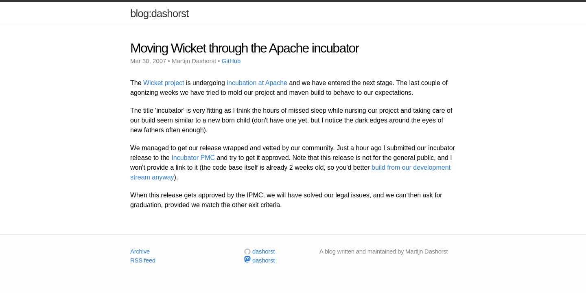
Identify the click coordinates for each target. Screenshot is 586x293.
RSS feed (142, 260)
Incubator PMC (193, 157)
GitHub (231, 60)
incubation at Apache (257, 82)
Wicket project (163, 82)
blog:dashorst (159, 13)
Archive (140, 251)
